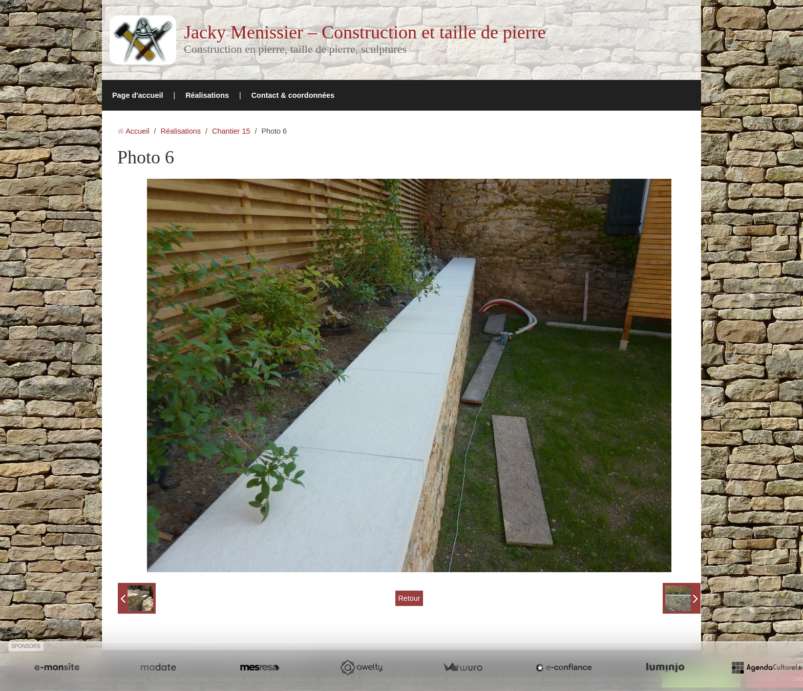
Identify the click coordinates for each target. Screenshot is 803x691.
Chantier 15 (231, 131)
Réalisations (207, 95)
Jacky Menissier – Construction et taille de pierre (365, 32)
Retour (409, 598)
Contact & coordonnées (292, 95)
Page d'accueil (137, 95)
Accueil (137, 131)
